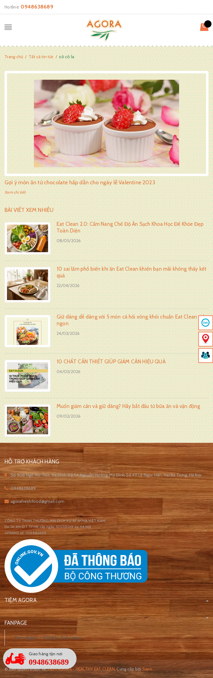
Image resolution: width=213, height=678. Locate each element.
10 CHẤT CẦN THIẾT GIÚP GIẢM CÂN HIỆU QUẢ (111, 362)
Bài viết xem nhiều (29, 210)
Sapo (147, 669)
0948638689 (37, 6)
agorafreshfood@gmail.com (37, 501)
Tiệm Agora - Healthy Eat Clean (47, 637)
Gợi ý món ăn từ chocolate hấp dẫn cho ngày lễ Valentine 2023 (80, 182)
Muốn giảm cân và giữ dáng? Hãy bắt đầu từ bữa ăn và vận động (128, 406)
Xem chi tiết (15, 192)
